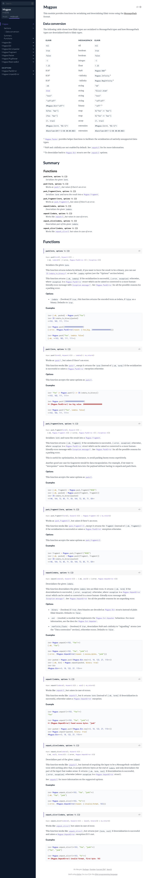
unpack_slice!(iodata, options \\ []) (60, 228)
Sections (7, 28)
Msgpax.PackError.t (77, 260)
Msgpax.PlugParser (10, 58)
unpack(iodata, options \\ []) (57, 206)
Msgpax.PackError (9, 71)
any (84, 579)
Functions (8, 38)
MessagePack (130, 13)
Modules (14, 17)
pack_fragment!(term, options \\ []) (60, 199)
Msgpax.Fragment (9, 52)
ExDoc (79, 874)
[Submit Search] (3, 3)
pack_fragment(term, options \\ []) (59, 191)
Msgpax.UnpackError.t (106, 579)
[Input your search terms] (17, 3)
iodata (54, 260)
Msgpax (7, 9)
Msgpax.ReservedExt (10, 62)
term (56, 257)
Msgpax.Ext (6, 46)
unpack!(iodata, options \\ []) (57, 213)
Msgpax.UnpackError (10, 74)
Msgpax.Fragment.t (59, 433)
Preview (93, 869)
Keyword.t (65, 257)
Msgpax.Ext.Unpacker (11, 49)
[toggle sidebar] (32, 4)
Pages (5, 17)
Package (86, 869)
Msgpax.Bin (6, 42)
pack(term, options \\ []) (55, 176)
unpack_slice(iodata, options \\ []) (60, 221)
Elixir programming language (106, 874)
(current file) (101, 869)
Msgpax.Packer (8, 55)
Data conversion (12, 31)
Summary (8, 35)
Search (109, 869)
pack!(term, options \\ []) (55, 184)
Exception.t (93, 260)
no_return (88, 355)
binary (60, 754)
